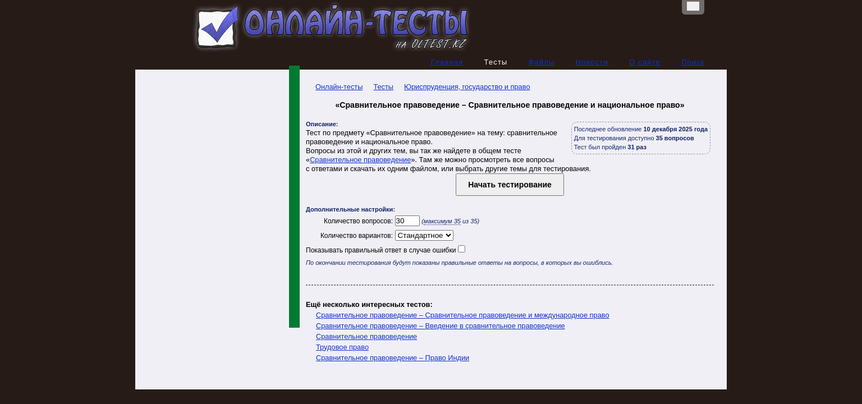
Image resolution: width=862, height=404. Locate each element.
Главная (447, 62)
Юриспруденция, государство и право (467, 86)
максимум (442, 221)
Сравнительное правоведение (360, 159)
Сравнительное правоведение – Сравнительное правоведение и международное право (462, 315)
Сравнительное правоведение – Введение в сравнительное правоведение (440, 326)
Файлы (542, 62)
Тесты (383, 86)
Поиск (693, 62)
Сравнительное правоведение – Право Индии (392, 358)
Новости (592, 62)
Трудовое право (342, 347)
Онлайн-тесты (334, 86)
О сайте (645, 62)
